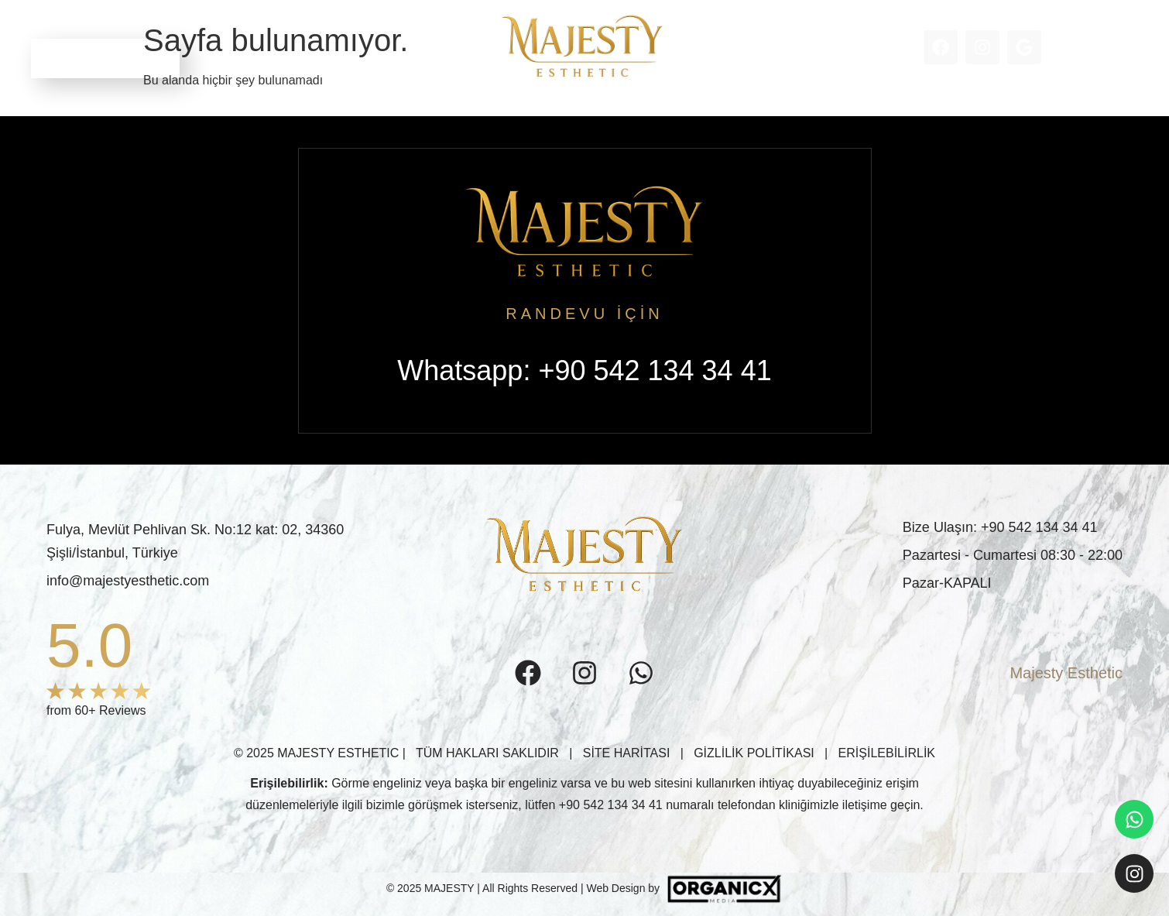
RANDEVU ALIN (105, 58)
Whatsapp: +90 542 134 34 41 (584, 370)
